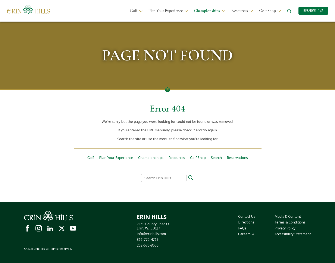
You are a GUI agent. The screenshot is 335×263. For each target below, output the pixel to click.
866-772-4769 (147, 239)
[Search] (190, 178)
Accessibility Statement (292, 234)
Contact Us (244, 216)
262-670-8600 (147, 245)
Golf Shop (267, 11)
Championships (207, 11)
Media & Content (286, 216)
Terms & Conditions (289, 222)
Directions (244, 222)
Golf (133, 11)
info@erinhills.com (151, 233)
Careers (242, 234)
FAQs (240, 228)
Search (216, 157)
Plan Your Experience (165, 11)
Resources (239, 11)
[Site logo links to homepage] (28, 10)
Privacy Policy (284, 228)
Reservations (313, 10)
